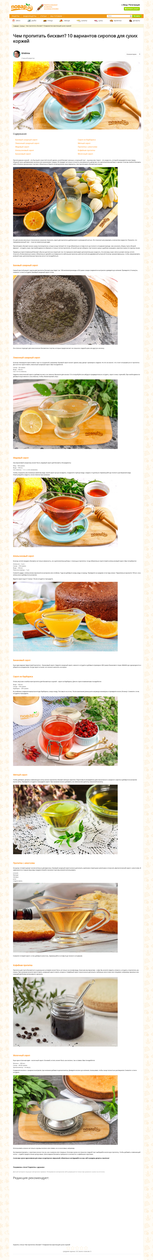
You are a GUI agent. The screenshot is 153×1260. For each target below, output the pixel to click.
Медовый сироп (22, 147)
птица (50, 20)
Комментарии (131, 54)
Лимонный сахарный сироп (27, 143)
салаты (84, 20)
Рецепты (15, 16)
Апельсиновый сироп (24, 150)
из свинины (48, 7)
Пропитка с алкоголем (87, 147)
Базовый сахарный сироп (26, 140)
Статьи (43, 16)
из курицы (47, 9)
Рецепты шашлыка (50, 5)
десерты (136, 20)
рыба (34, 20)
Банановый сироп (23, 154)
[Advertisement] (58, 1209)
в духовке (55, 9)
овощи (67, 20)
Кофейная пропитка (86, 150)
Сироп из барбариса (87, 140)
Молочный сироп (85, 154)
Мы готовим (56, 16)
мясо (18, 20)
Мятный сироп (84, 143)
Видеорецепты (29, 16)
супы (101, 20)
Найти (137, 16)
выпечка (117, 20)
